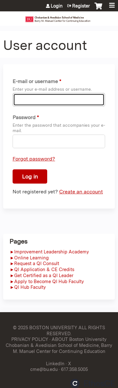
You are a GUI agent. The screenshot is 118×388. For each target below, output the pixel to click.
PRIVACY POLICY (29, 339)
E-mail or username (35, 81)
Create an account (81, 192)
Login (57, 6)
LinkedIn (55, 363)
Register (81, 6)
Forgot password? (34, 159)
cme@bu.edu (44, 369)
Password (24, 117)
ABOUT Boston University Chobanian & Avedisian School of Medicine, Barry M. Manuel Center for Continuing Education (59, 345)
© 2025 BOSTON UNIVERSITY (45, 327)
